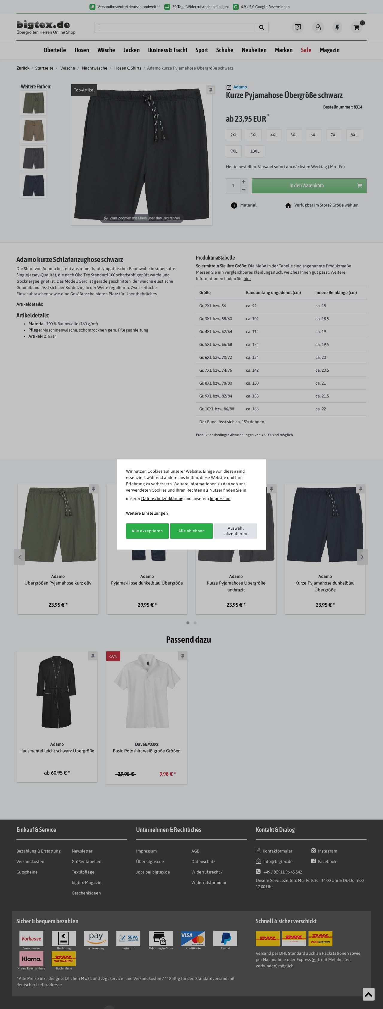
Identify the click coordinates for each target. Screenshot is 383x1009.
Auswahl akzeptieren (235, 531)
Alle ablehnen (191, 530)
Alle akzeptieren (147, 530)
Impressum (220, 498)
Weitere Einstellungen (147, 513)
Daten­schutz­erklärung (162, 498)
